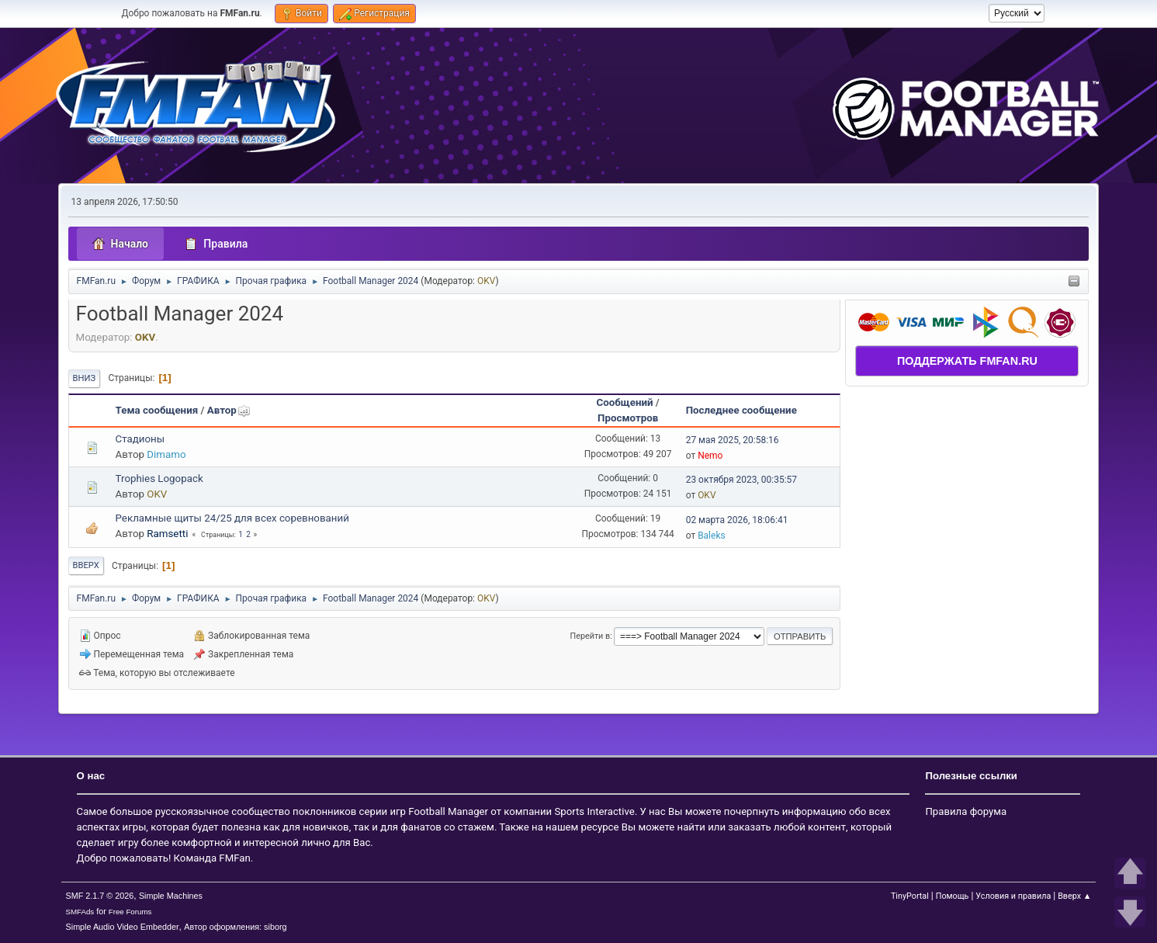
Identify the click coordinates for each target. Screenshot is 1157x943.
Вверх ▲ (1074, 896)
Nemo (710, 455)
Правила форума (965, 811)
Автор (229, 410)
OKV (486, 281)
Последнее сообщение (741, 410)
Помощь (952, 896)
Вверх (86, 565)
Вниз (84, 378)
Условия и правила (1013, 896)
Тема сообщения (157, 410)
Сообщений (624, 402)
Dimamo (166, 454)
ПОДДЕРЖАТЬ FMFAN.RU (967, 361)
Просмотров (628, 418)
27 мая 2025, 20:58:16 (732, 440)
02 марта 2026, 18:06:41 (737, 520)
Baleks (712, 535)
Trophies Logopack (159, 478)
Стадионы (140, 439)
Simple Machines (171, 895)
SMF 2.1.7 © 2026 (100, 895)
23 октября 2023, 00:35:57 (741, 479)
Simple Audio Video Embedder (122, 926)
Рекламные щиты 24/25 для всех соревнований (232, 518)
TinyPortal (910, 896)
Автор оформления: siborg (235, 926)
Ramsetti (167, 533)
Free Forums (130, 911)
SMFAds (80, 911)
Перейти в (590, 636)
